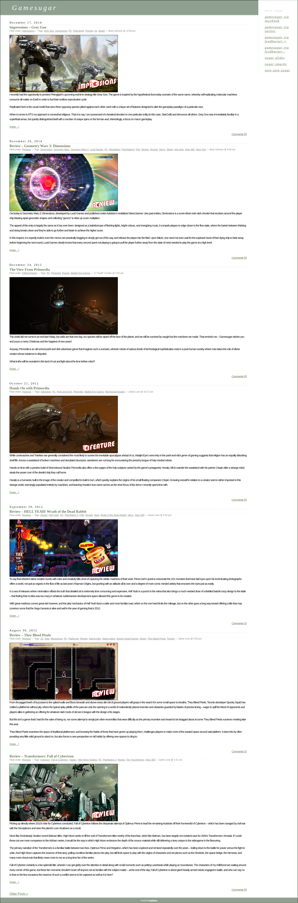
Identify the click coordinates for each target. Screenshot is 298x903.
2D (41, 638)
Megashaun (57, 638)
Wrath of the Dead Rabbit (113, 515)
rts (95, 31)
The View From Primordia (30, 269)
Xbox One (201, 149)
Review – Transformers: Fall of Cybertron (42, 756)
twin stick (179, 149)
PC (70, 31)
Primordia (56, 273)
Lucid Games (96, 149)
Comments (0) (239, 134)
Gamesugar (34, 8)
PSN (81, 515)
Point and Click (64, 391)
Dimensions (46, 149)
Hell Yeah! (54, 515)
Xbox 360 (190, 149)
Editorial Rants (29, 273)
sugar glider (275, 58)
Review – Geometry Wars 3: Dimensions (40, 146)
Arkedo (44, 515)
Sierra (162, 149)
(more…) (14, 126)
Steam (101, 31)
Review (145, 149)
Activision (45, 760)
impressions (61, 31)
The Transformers (135, 760)
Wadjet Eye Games (80, 273)
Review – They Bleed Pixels (30, 635)
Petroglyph (78, 31)
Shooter (154, 149)
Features (26, 391)
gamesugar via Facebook (277, 19)
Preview (89, 31)
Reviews (26, 149)
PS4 (138, 149)
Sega (96, 515)
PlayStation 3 (71, 515)
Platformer (73, 638)
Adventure (46, 391)
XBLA (130, 515)
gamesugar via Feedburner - (277, 49)
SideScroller (95, 638)
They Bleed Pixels (156, 638)
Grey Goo (49, 31)
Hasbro (73, 760)
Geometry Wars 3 (80, 149)
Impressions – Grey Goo (28, 27)
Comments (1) (239, 623)
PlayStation (114, 149)
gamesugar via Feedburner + (277, 39)
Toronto (171, 638)
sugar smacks (276, 64)
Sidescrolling (108, 638)
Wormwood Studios (115, 391)
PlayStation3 (128, 149)
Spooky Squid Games (127, 638)
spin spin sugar (277, 70)
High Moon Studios (87, 760)
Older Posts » (19, 893)
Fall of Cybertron (59, 760)
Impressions (28, 31)
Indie (47, 638)
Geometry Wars (62, 149)
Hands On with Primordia (29, 388)
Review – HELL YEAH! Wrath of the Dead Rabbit (48, 511)
